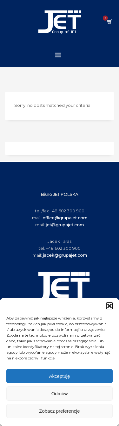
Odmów (59, 393)
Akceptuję (59, 376)
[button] (109, 306)
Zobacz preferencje (59, 411)
